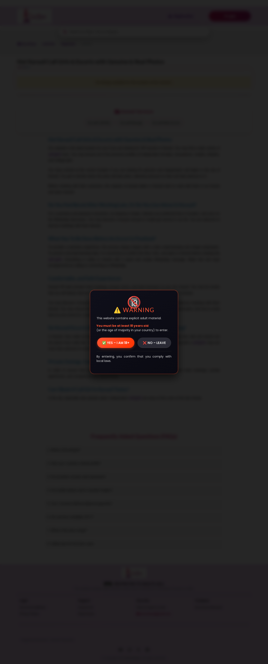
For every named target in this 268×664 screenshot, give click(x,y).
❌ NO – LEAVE (154, 343)
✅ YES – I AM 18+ (115, 343)
